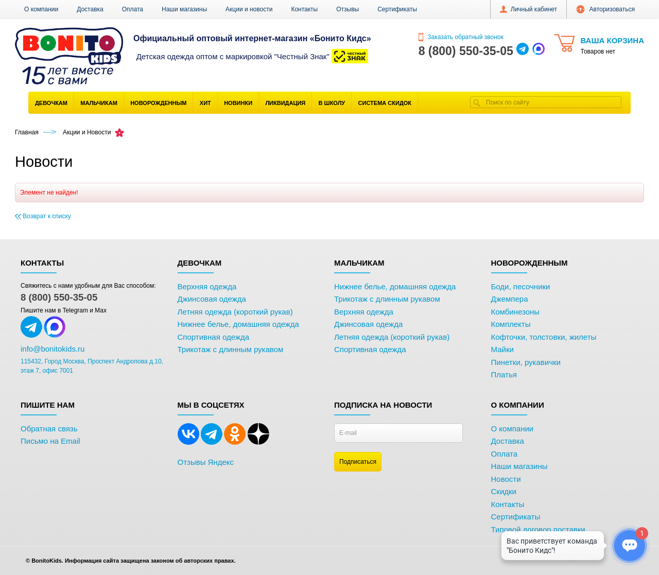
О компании (41, 9)
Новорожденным (158, 103)
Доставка (90, 9)
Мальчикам (98, 103)
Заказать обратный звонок (461, 37)
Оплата (132, 9)
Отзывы (347, 9)
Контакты (304, 9)
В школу (332, 103)
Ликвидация (285, 103)
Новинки (238, 103)
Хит (205, 103)
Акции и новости (249, 9)
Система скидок (384, 103)
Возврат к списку (43, 216)
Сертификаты (397, 9)
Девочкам (51, 103)
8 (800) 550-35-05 (59, 297)
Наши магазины (184, 9)
